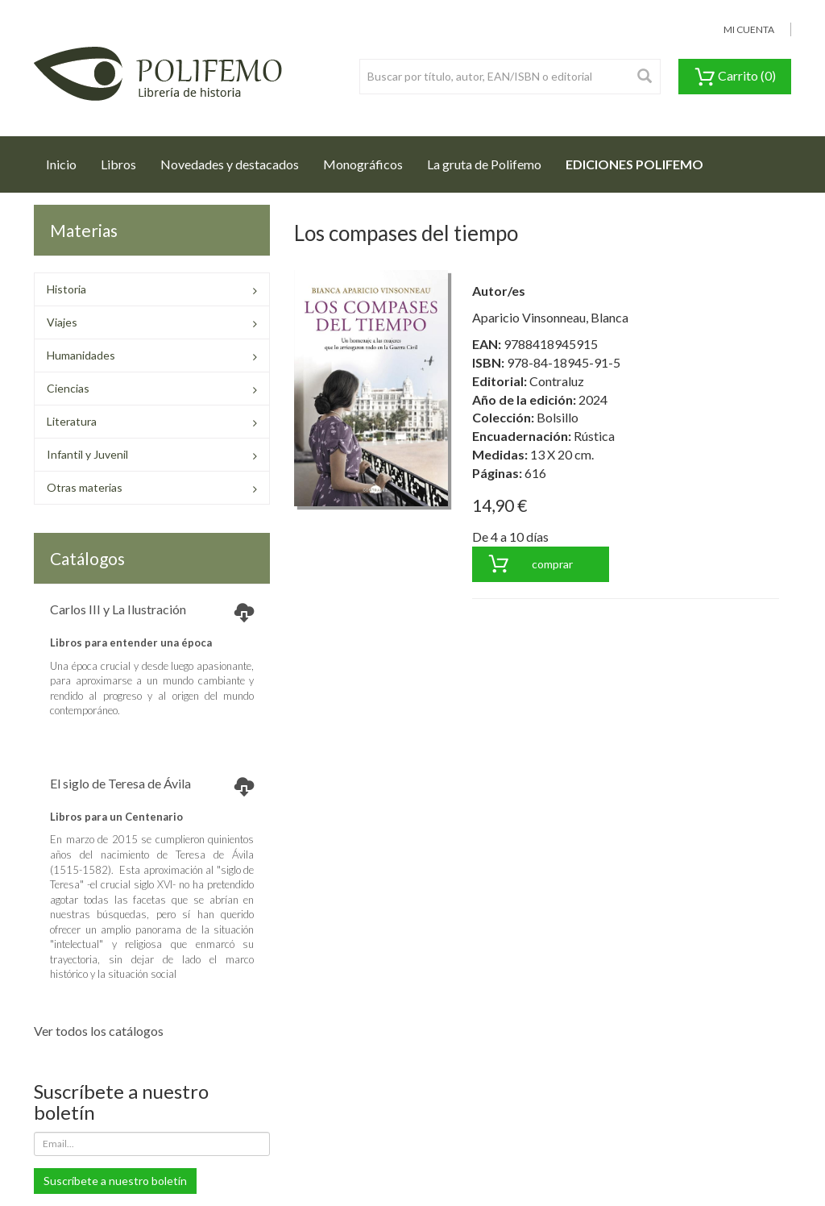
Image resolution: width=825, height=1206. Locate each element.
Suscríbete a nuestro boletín (115, 1180)
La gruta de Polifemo (484, 164)
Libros (118, 164)
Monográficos (363, 164)
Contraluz (556, 381)
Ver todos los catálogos (99, 1030)
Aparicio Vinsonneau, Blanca (550, 317)
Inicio (67, 160)
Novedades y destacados (229, 164)
